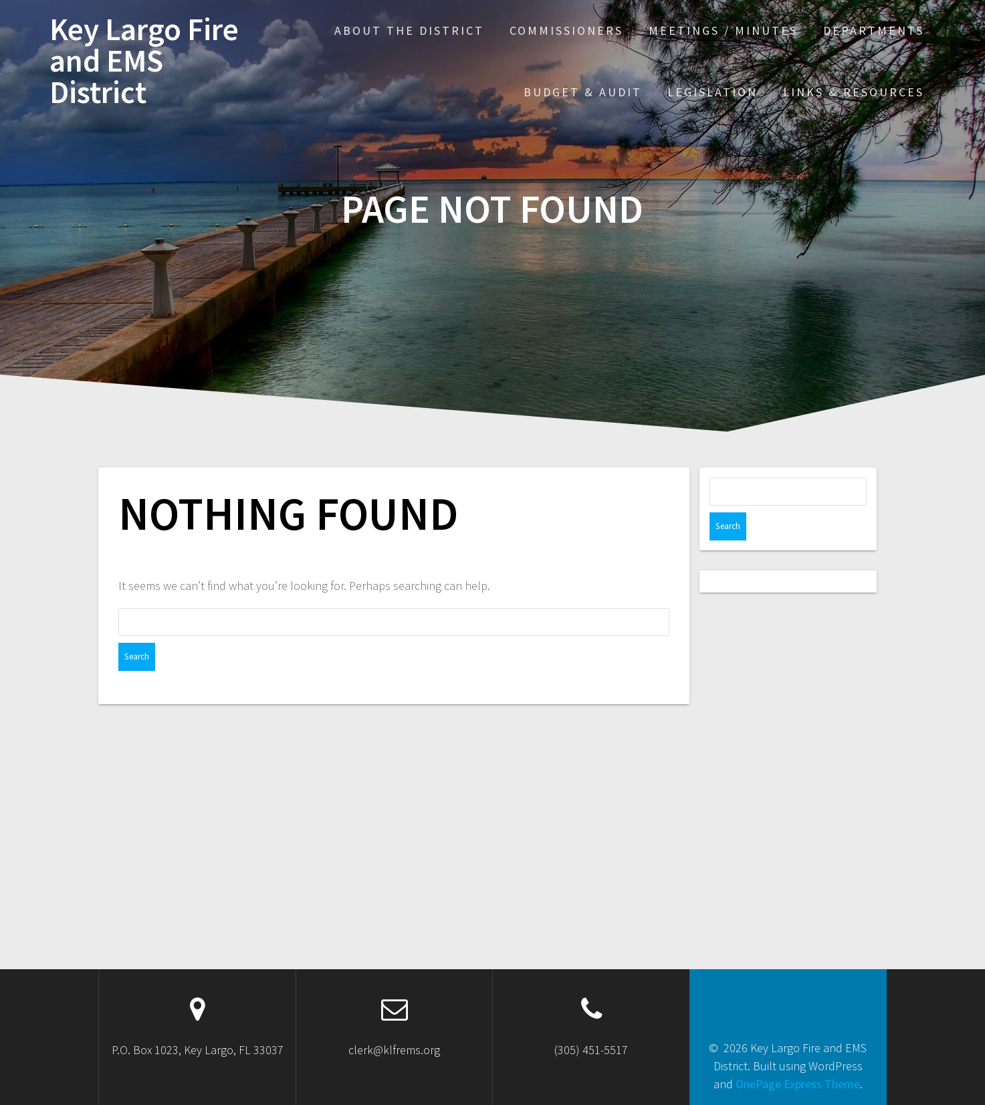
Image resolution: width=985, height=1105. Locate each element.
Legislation (712, 92)
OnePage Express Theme (798, 1084)
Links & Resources (853, 92)
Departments (873, 30)
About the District (409, 30)
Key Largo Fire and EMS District (144, 61)
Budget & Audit (583, 92)
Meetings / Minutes (723, 30)
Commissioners (566, 30)
